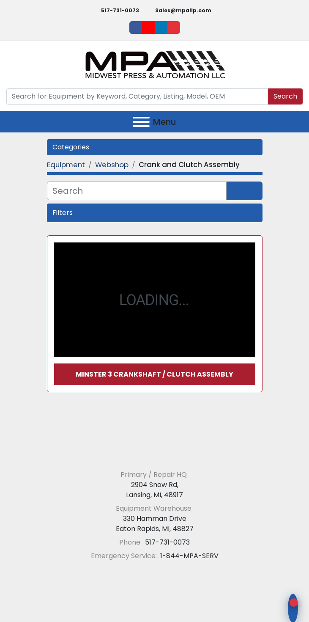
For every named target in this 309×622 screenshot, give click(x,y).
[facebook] (135, 27)
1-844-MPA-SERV (189, 556)
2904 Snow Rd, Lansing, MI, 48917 (154, 490)
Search (285, 96)
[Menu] (141, 121)
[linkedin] (161, 27)
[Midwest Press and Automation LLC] (154, 454)
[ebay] (173, 27)
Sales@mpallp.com (183, 10)
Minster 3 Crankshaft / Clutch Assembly (154, 374)
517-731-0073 (120, 10)
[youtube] (148, 27)
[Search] (137, 96)
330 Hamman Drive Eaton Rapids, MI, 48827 (155, 524)
